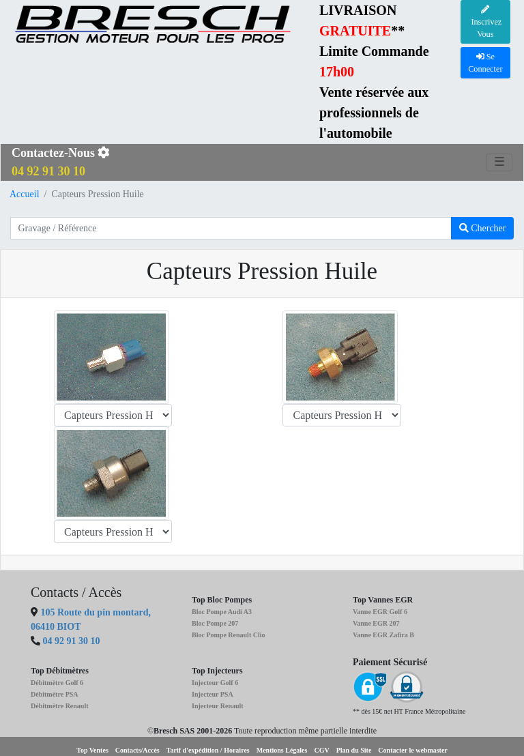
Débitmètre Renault (60, 706)
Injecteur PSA (212, 694)
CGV (321, 750)
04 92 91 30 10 (71, 641)
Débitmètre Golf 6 (57, 682)
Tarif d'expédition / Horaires (208, 750)
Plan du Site (354, 750)
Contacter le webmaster (412, 750)
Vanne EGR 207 (376, 623)
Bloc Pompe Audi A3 (222, 611)
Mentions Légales (282, 750)
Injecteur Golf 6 (215, 682)
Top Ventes (92, 750)
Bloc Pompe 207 (215, 623)
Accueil (25, 194)
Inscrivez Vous (485, 22)
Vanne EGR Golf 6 (380, 611)
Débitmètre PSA (54, 694)
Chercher (482, 228)
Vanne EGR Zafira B (383, 635)
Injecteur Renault (218, 706)
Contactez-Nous (61, 162)
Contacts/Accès (137, 750)
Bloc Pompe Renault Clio (228, 635)
